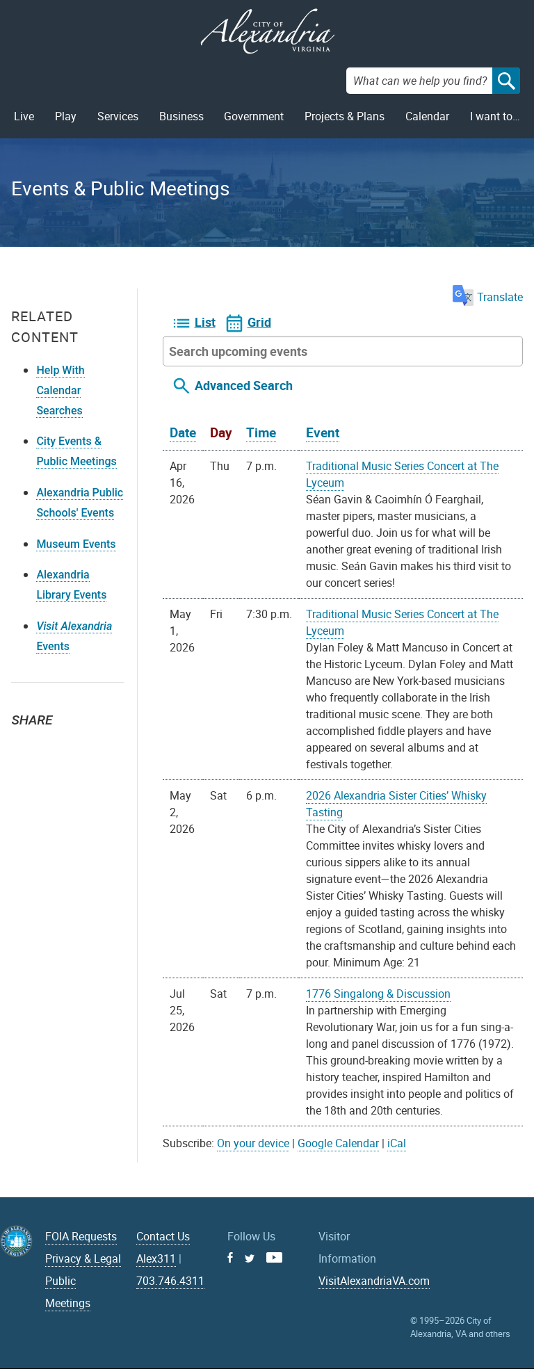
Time (261, 432)
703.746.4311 (170, 1280)
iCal (396, 1143)
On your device (253, 1143)
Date (183, 432)
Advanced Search (244, 385)
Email (87, 744)
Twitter (26, 744)
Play (65, 116)
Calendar (427, 116)
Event (322, 432)
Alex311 (156, 1258)
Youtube (274, 1257)
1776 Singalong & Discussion (378, 993)
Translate (488, 297)
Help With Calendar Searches (60, 390)
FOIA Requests (81, 1236)
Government (254, 116)
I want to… (495, 116)
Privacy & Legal (83, 1258)
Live (24, 116)
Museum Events (75, 544)
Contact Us (163, 1236)
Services (117, 116)
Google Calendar (338, 1143)
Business (181, 116)
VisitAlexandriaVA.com (374, 1280)
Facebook (57, 744)
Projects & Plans (345, 116)
